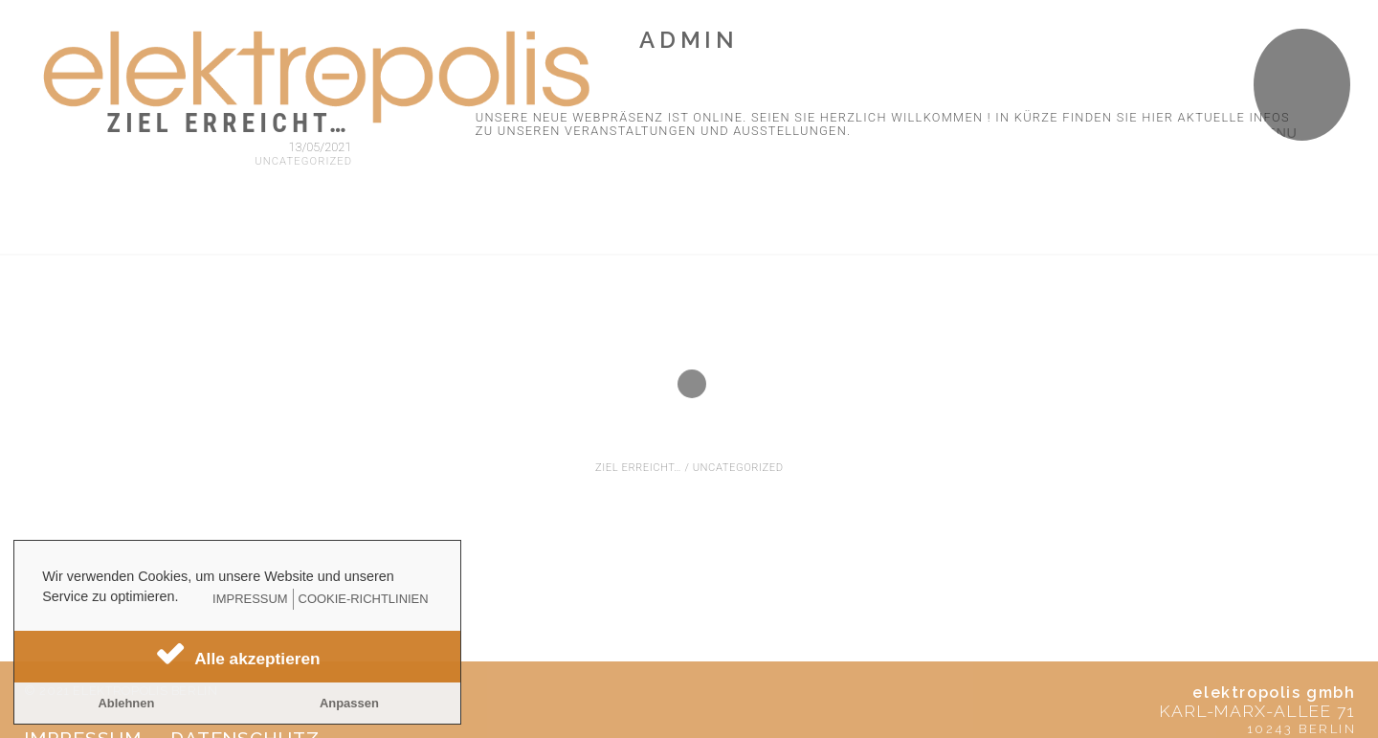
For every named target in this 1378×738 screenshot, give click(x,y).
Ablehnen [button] (126, 703)
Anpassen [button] (349, 703)
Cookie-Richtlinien (364, 599)
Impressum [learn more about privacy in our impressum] (249, 599)
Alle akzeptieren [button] (257, 658)
